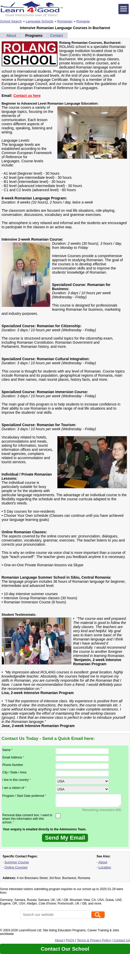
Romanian (64, 21)
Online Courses (16, 867)
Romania (83, 21)
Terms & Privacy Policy (94, 940)
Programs (33, 35)
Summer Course (16, 862)
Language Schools (40, 21)
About (11, 35)
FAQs (70, 940)
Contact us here (27, 96)
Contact (56, 35)
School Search (11, 21)
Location (104, 867)
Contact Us (122, 940)
